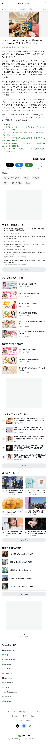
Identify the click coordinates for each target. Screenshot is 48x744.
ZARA (28, 183)
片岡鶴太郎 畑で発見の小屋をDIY (21, 578)
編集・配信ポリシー (25, 712)
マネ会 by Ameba (9, 659)
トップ (4, 9)
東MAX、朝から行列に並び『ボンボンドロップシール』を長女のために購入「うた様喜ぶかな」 (25, 245)
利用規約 (15, 716)
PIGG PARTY (7, 678)
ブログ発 (23, 9)
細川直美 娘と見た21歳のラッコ (20, 570)
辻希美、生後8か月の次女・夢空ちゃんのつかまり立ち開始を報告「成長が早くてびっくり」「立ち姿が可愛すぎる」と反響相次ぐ (30, 439)
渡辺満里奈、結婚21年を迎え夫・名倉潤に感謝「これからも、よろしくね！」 (24, 253)
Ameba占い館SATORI (10, 692)
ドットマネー (8, 655)
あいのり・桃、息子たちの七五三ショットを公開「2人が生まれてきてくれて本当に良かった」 (24, 230)
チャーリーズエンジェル (11, 178)
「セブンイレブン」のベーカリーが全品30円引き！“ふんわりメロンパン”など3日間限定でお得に (14, 513)
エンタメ (13, 9)
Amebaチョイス (9, 650)
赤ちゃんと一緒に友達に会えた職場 (21, 586)
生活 (37, 9)
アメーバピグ (8, 673)
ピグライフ (7, 687)
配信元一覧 (11, 712)
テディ (5, 183)
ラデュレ (26, 178)
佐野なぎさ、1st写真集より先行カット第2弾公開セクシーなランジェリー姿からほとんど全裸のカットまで (29, 430)
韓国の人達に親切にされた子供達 (21, 562)
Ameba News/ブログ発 (22, 47)
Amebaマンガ (8, 683)
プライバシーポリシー (28, 716)
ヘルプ (38, 712)
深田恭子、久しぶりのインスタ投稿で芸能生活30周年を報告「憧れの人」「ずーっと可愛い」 (30, 456)
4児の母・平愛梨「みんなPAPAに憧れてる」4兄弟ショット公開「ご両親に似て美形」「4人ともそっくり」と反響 (30, 420)
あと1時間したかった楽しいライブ (21, 554)
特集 (30, 9)
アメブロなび (8, 697)
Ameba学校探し (9, 701)
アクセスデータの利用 (24, 720)
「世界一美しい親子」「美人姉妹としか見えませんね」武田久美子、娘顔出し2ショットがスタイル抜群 (36, 513)
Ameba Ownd (8, 669)
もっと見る (24, 269)
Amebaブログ (8, 664)
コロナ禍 (36, 178)
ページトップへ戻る (24, 635)
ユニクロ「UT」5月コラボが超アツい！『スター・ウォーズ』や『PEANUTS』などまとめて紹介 (36, 493)
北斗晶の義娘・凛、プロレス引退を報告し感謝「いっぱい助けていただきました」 (24, 238)
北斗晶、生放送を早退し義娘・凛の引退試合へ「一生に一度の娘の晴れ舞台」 (24, 261)
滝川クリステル (17, 183)
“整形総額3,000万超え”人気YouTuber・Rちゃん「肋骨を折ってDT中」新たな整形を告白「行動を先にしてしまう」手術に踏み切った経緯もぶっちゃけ (29, 449)
